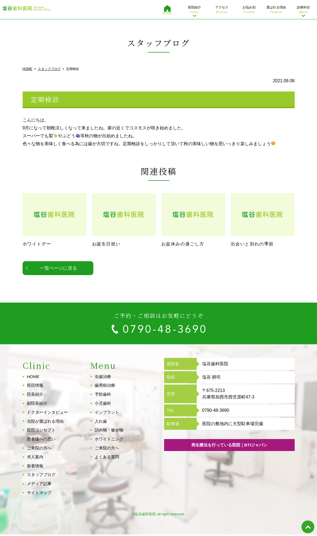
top (307, 526)
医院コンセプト (42, 431)
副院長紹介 (38, 404)
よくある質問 (108, 458)
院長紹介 (35, 395)
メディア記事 (40, 485)
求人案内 (35, 458)
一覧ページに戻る (58, 269)
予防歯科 (103, 395)
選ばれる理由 (276, 9)
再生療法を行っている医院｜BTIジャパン (229, 446)
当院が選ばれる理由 (46, 422)
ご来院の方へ (40, 449)
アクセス (221, 9)
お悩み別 (249, 9)
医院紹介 (194, 9)
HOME (167, 13)
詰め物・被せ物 (110, 431)
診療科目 (303, 9)
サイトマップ (40, 494)
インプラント (108, 413)
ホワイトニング (110, 440)
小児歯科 (103, 404)
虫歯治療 (103, 378)
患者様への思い (42, 440)
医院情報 (35, 387)
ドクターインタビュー (48, 413)
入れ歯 (101, 422)
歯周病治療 (105, 387)
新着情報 (35, 467)
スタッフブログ (42, 476)
